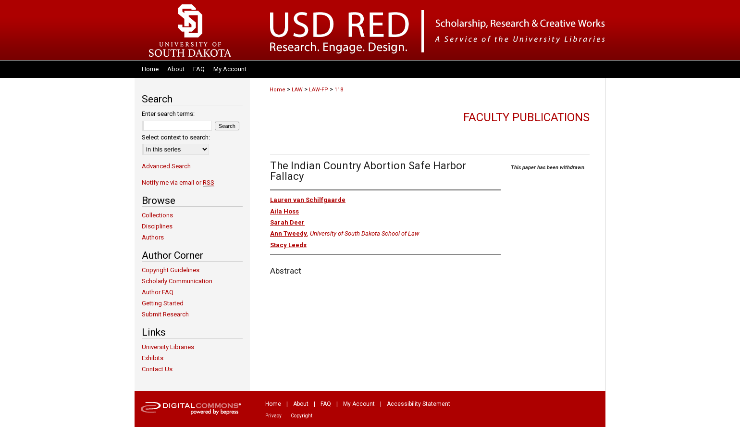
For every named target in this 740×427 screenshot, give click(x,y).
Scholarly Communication (177, 281)
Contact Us (157, 369)
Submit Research (165, 314)
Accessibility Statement (418, 404)
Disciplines (157, 226)
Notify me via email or (178, 182)
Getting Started (163, 303)
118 (338, 90)
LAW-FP (318, 90)
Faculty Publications (526, 117)
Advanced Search (166, 166)
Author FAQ (157, 292)
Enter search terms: (168, 113)
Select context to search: (176, 137)
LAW (297, 90)
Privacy (273, 415)
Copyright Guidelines (170, 270)
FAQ (326, 404)
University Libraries (168, 347)
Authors (153, 237)
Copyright (301, 415)
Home (277, 90)
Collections (157, 215)
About (300, 404)
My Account (359, 404)
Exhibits (152, 358)
